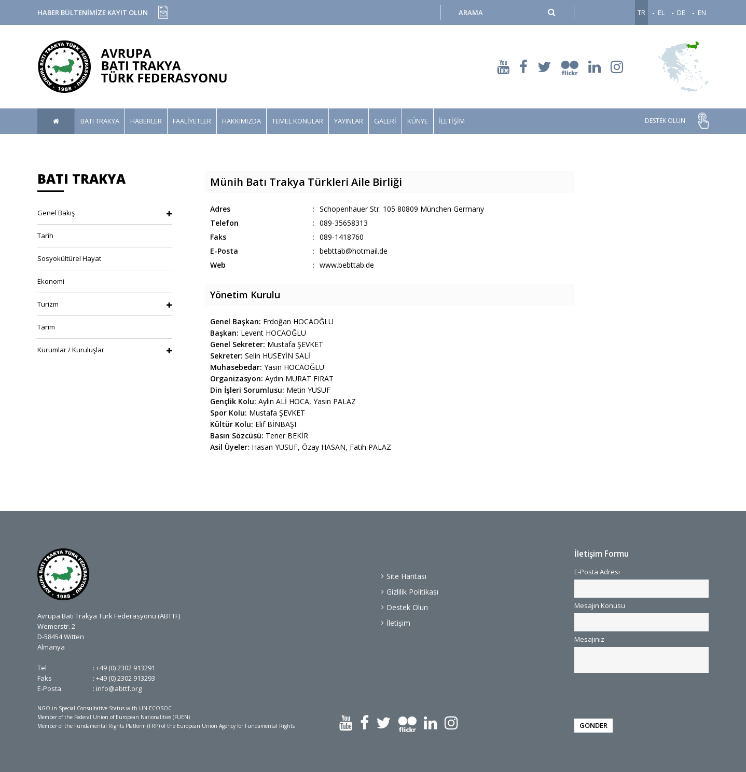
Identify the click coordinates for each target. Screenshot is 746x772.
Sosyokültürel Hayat (69, 258)
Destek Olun (407, 607)
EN (702, 12)
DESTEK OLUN (665, 121)
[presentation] (637, 694)
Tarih (45, 235)
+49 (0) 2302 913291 (125, 667)
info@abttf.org (119, 688)
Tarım (46, 327)
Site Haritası (406, 576)
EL (661, 12)
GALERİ (385, 121)
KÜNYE (417, 121)
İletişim (398, 623)
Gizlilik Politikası (412, 592)
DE (681, 12)
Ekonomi (50, 281)
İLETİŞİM (452, 121)
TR (641, 12)
